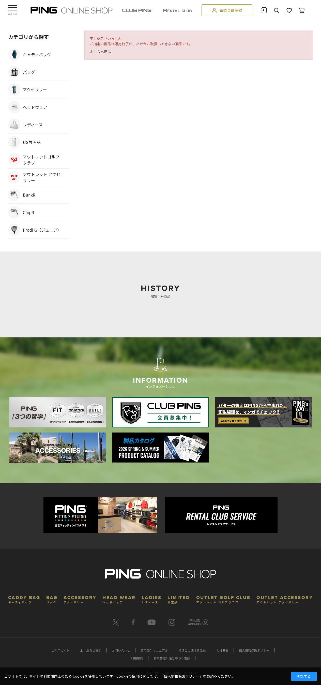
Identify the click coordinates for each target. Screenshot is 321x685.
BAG (52, 599)
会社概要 (222, 650)
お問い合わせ (121, 650)
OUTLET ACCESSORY (284, 599)
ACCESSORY (80, 599)
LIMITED (178, 599)
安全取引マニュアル (154, 650)
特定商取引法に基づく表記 (172, 658)
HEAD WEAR (119, 599)
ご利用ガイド (60, 650)
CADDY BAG (24, 599)
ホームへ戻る (100, 51)
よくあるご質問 (90, 650)
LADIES (152, 599)
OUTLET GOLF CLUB (223, 599)
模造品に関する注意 (192, 650)
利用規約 (137, 658)
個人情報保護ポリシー (254, 650)
